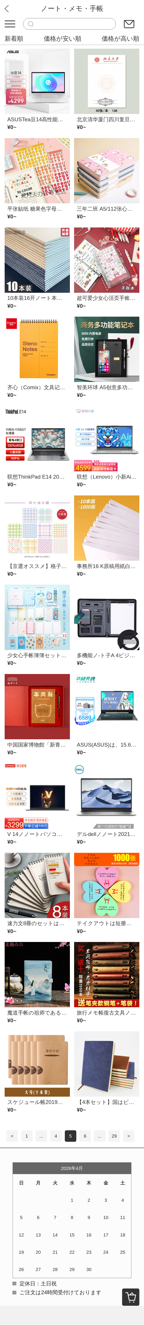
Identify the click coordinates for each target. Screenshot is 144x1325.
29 (114, 1135)
